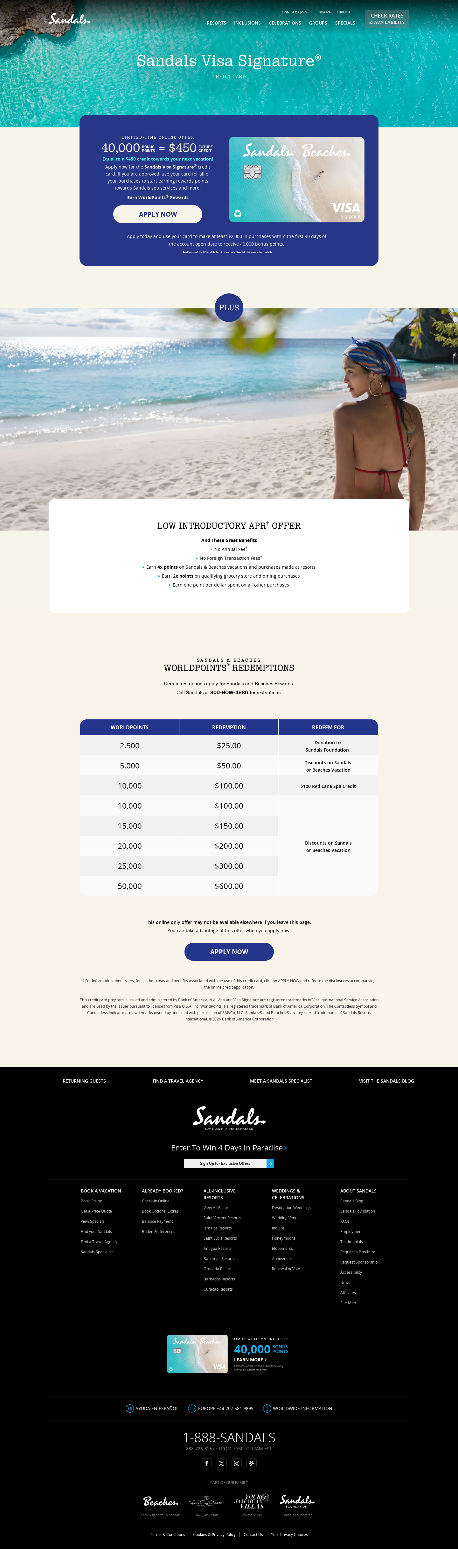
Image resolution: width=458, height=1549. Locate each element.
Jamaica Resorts (218, 1228)
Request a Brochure (357, 1252)
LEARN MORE (250, 1360)
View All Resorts (218, 1207)
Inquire (278, 1228)
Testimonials (351, 1241)
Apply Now (158, 214)
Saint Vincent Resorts (222, 1218)
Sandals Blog (351, 1201)
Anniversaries (284, 1258)
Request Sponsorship (359, 1262)
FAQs (345, 1221)
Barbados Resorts (219, 1279)
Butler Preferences (158, 1231)
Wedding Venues (287, 1218)
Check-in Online (156, 1201)
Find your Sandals (96, 1231)
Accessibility (351, 1272)
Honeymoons (283, 1238)
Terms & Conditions (167, 1534)
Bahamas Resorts (219, 1258)
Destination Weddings (291, 1207)
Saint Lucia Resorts (220, 1238)
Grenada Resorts (218, 1269)
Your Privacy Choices (289, 1534)
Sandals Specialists (97, 1252)
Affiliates (348, 1292)
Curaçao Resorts (218, 1289)
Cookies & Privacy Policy (214, 1534)
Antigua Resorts (218, 1248)
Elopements (282, 1248)
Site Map (348, 1303)
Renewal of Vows (287, 1269)
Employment (351, 1231)
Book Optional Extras (160, 1211)
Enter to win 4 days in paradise (229, 1147)
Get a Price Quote (96, 1211)
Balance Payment (157, 1221)
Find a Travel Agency (99, 1241)
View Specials (93, 1221)
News (345, 1282)
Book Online (91, 1201)
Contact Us (253, 1534)
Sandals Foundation (357, 1211)
